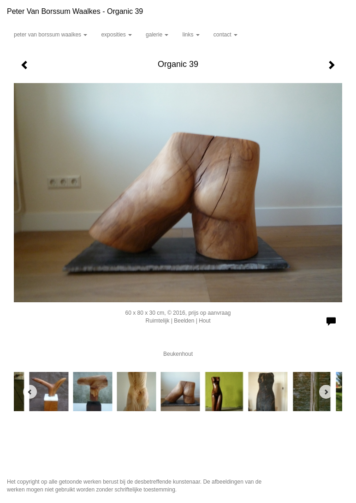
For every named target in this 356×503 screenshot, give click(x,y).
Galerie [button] (157, 34)
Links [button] (190, 34)
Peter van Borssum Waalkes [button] (50, 34)
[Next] (326, 392)
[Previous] (30, 392)
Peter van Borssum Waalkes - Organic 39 (75, 11)
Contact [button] (225, 34)
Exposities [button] (116, 34)
